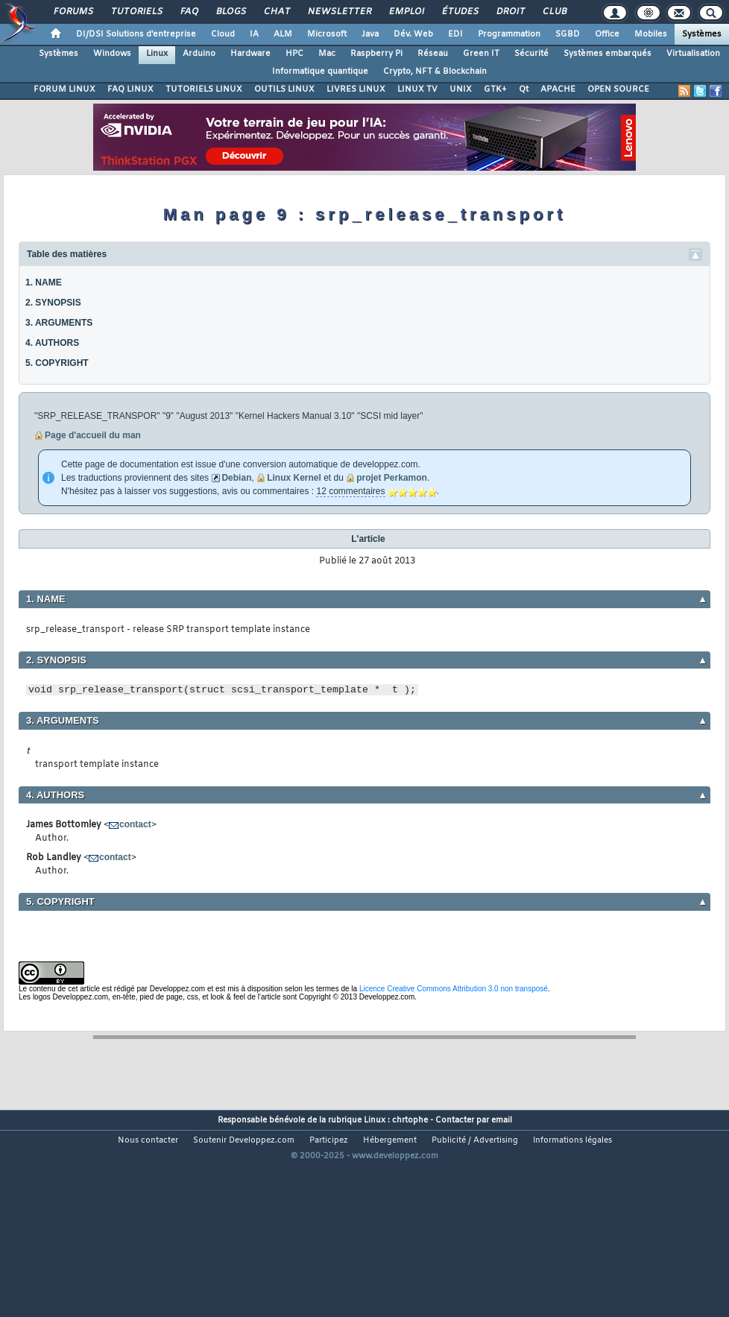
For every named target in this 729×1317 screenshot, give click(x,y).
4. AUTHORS (52, 343)
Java (370, 34)
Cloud (223, 34)
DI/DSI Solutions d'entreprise (136, 34)
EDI (455, 34)
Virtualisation (693, 53)
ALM (283, 34)
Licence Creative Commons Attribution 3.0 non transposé (453, 989)
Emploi (406, 12)
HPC (294, 53)
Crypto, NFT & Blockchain (435, 71)
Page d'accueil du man (93, 435)
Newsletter (339, 12)
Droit (510, 12)
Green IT (481, 53)
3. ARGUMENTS (58, 323)
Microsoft (327, 34)
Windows (112, 53)
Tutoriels (136, 12)
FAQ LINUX (130, 89)
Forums (72, 12)
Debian (236, 478)
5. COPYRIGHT (57, 363)
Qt (523, 89)
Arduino (199, 53)
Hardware (250, 53)
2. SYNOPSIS (53, 302)
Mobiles (650, 34)
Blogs (230, 12)
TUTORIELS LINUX (203, 89)
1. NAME (43, 282)
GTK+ (495, 89)
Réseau (432, 53)
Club (553, 12)
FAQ (188, 12)
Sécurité (531, 53)
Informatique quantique (320, 71)
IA (254, 34)
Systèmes (702, 34)
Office (607, 34)
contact (135, 824)
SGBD (567, 34)
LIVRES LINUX (355, 89)
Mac (326, 53)
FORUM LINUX (64, 89)
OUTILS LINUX (284, 89)
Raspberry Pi (376, 53)
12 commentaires (350, 491)
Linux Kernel (294, 478)
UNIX (460, 89)
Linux (157, 53)
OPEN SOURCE (618, 89)
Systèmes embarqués (607, 53)
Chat (276, 12)
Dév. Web (413, 34)
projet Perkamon (391, 478)
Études (459, 12)
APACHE (557, 89)
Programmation (509, 34)
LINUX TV (417, 89)
